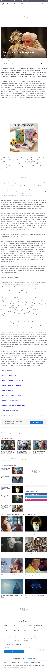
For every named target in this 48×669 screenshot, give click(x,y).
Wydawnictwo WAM (15, 662)
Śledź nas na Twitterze (32, 497)
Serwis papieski (7, 636)
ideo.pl (27, 667)
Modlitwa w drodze (13, 0)
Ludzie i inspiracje (37, 638)
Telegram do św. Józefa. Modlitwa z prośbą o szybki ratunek (11, 575)
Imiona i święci (16, 640)
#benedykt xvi (4, 433)
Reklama (30, 665)
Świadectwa (16, 638)
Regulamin (9, 665)
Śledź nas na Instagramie (33, 500)
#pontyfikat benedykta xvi (16, 433)
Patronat (42, 665)
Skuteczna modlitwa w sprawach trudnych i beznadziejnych (6, 468)
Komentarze (17, 3)
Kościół (26, 597)
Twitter (44, 0)
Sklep (28, 0)
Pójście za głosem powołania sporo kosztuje (23, 452)
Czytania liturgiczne (28, 636)
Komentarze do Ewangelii (6, 453)
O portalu (4, 665)
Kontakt (21, 665)
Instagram (46, 0)
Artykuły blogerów (7, 638)
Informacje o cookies (36, 665)
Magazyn (6, 0)
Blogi (20, 0)
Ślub (4, 640)
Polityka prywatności (15, 665)
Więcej (27, 3)
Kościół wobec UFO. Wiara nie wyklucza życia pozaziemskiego (34, 596)
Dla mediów (26, 665)
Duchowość (3, 535)
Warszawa (34, 3)
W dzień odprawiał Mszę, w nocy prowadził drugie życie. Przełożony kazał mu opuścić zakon (5, 479)
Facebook (42, 0)
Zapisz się (14, 651)
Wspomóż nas (36, 422)
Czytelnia (16, 630)
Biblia (2, 0)
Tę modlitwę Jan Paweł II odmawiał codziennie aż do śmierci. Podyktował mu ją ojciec (36, 575)
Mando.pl (25, 662)
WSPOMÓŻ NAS (30, 658)
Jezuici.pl (5, 662)
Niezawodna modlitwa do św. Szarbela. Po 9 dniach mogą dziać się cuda (6, 488)
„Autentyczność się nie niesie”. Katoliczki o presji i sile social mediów (6, 507)
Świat (5, 625)
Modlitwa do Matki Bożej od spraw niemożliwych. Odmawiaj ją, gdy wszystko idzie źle (11, 596)
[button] (42, 4)
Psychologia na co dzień (28, 638)
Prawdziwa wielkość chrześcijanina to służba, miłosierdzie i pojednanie (8, 452)
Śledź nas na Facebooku (32, 494)
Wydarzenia (10, 3)
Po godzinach (28, 625)
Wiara (23, 3)
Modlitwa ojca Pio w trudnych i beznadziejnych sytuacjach (5, 497)
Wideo (36, 630)
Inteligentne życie (38, 626)
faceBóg (23, 0)
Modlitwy (26, 640)
